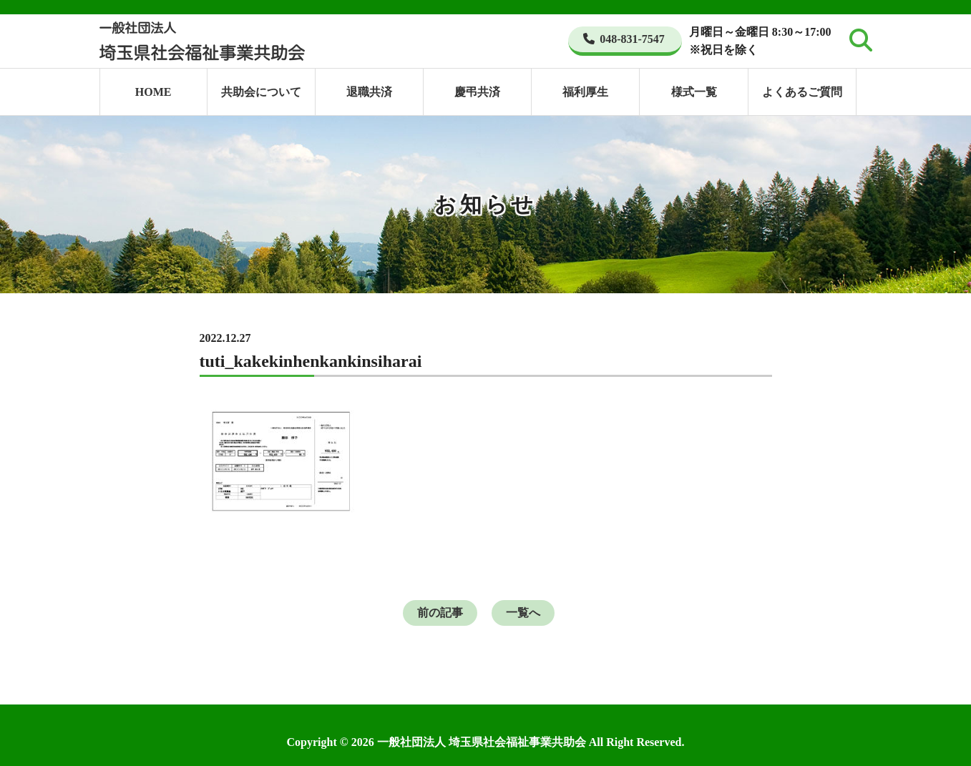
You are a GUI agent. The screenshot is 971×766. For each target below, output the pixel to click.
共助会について (261, 92)
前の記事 (440, 613)
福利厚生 (585, 92)
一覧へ (523, 613)
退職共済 (369, 92)
